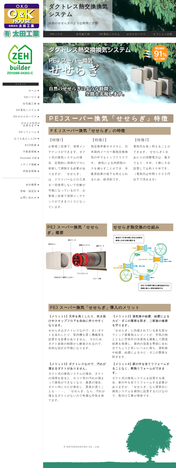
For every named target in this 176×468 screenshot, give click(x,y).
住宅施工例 (31, 103)
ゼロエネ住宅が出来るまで (30, 124)
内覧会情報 (31, 171)
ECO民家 (32, 145)
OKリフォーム (29, 132)
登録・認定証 (30, 191)
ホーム (34, 90)
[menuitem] (23, 90)
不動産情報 (31, 151)
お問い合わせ (30, 197)
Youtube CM (30, 158)
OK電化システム (28, 110)
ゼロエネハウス (136, 34)
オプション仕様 (162, 34)
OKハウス (32, 97)
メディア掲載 (30, 164)
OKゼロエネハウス (26, 116)
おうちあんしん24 (27, 138)
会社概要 (33, 184)
